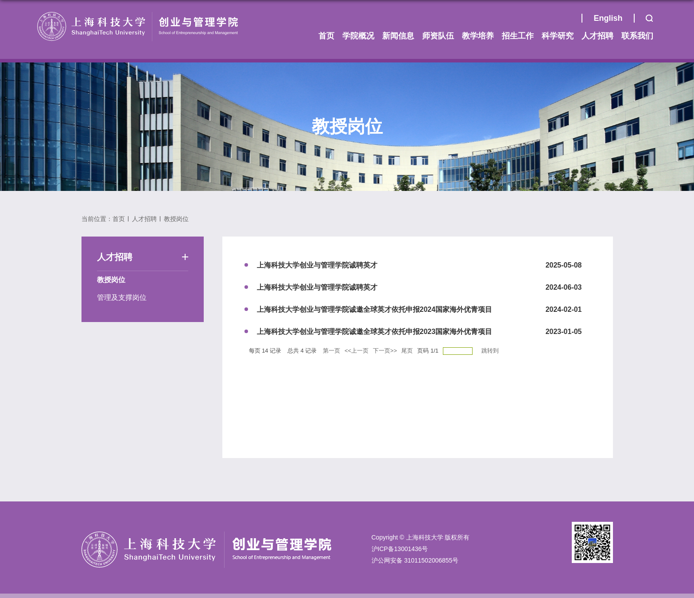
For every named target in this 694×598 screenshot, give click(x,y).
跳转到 (490, 350)
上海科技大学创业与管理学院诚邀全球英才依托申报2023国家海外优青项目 (374, 331)
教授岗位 (176, 218)
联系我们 (637, 35)
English (607, 18)
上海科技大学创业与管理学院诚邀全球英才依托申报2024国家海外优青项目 (374, 309)
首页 (570, 20)
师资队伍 (438, 35)
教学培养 (478, 35)
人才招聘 (597, 35)
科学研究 (558, 35)
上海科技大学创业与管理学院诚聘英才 (317, 265)
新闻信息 (398, 35)
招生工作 (518, 35)
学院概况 (358, 35)
